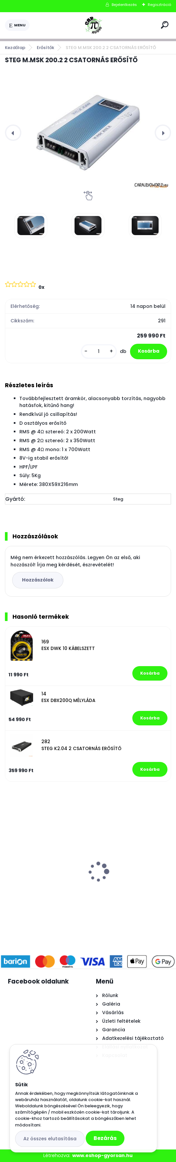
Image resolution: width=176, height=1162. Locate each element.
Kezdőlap (15, 47)
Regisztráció (159, 4)
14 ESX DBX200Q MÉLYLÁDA (68, 697)
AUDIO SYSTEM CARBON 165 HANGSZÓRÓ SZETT (129, 858)
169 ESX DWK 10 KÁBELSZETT (68, 645)
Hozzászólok (38, 580)
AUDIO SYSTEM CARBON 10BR (44, 854)
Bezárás (105, 1138)
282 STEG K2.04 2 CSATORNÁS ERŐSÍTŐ (81, 745)
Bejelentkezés (124, 4)
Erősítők (45, 47)
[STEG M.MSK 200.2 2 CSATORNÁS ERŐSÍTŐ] (88, 132)
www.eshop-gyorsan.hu (102, 1155)
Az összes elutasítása (50, 1138)
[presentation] (13, 132)
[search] (164, 24)
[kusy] (99, 351)
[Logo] (94, 25)
